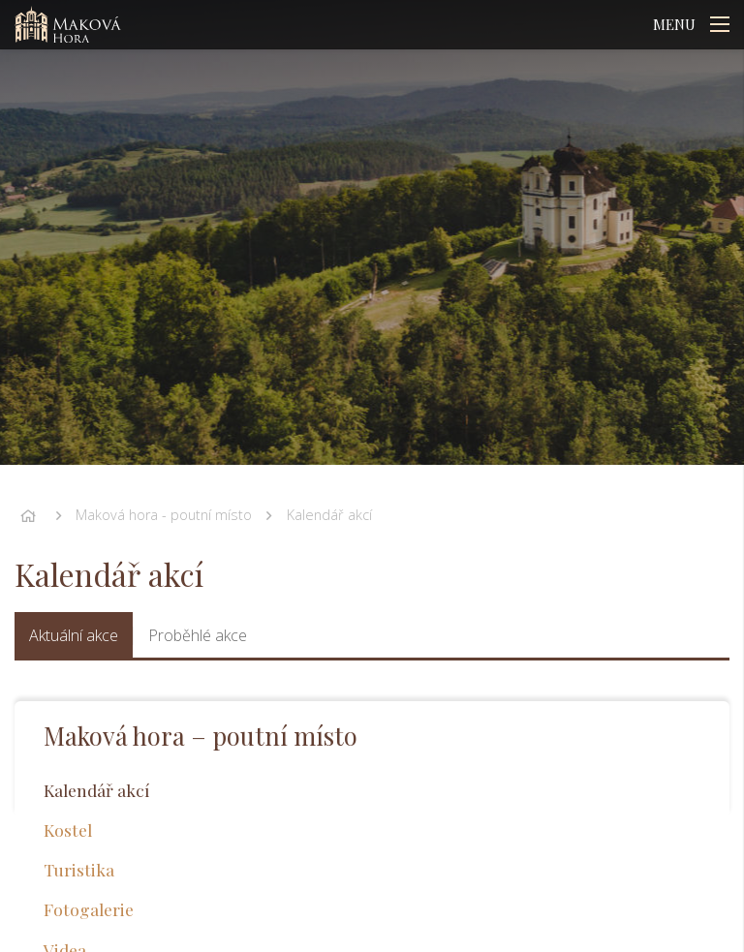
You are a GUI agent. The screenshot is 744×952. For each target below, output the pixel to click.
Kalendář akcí (329, 515)
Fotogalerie (89, 909)
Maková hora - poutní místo (164, 515)
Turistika (79, 869)
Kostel (68, 829)
